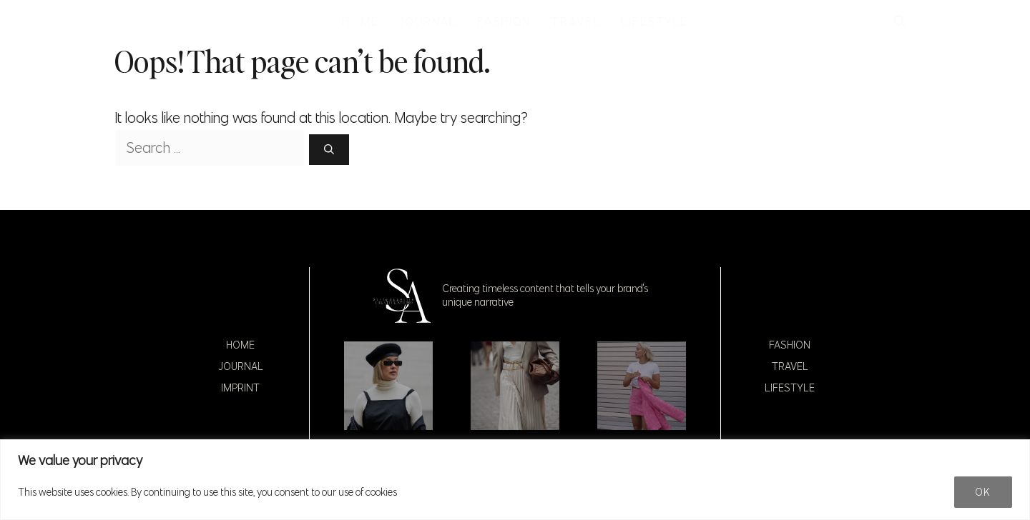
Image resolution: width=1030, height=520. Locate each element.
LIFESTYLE (654, 21)
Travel (790, 366)
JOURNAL (427, 21)
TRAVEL (576, 21)
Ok (983, 492)
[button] (900, 21)
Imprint (240, 387)
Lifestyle (790, 387)
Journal (240, 366)
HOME (360, 21)
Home (240, 345)
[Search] (329, 149)
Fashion (789, 345)
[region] (515, 479)
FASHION (504, 21)
